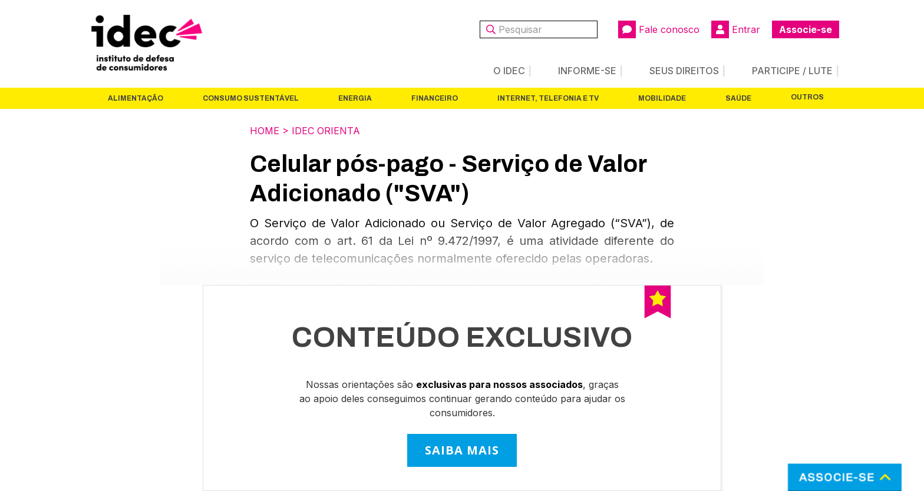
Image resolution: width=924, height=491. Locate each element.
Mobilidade (662, 98)
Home (264, 131)
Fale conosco (658, 29)
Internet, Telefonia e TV (548, 98)
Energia (355, 98)
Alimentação (135, 98)
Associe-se (805, 29)
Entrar (735, 29)
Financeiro (434, 98)
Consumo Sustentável (251, 98)
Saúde (738, 98)
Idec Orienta (326, 131)
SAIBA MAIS (462, 450)
